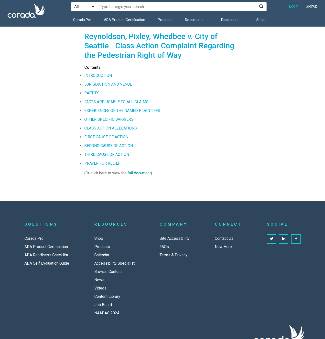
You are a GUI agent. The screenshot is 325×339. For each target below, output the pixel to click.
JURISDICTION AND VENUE (108, 84)
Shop (260, 20)
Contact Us (224, 238)
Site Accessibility (175, 238)
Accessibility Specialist (114, 263)
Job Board (103, 304)
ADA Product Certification (124, 20)
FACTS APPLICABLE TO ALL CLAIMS (116, 102)
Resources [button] (230, 20)
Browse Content (108, 271)
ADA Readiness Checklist (46, 255)
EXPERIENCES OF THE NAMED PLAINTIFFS (122, 110)
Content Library (107, 296)
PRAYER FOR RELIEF (102, 163)
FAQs (164, 246)
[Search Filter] (84, 6)
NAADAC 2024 (106, 313)
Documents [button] (195, 20)
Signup (311, 6)
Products (165, 20)
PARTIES (91, 93)
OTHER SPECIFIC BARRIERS (108, 119)
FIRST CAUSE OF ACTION (106, 137)
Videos (100, 288)
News (99, 280)
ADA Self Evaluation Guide (46, 263)
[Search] (261, 6)
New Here (223, 246)
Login (293, 6)
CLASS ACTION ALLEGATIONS (110, 128)
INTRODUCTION (98, 75)
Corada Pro (82, 20)
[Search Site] (176, 6)
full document (139, 173)
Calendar (101, 255)
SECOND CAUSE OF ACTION (108, 145)
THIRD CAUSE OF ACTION (106, 154)
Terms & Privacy (173, 255)
